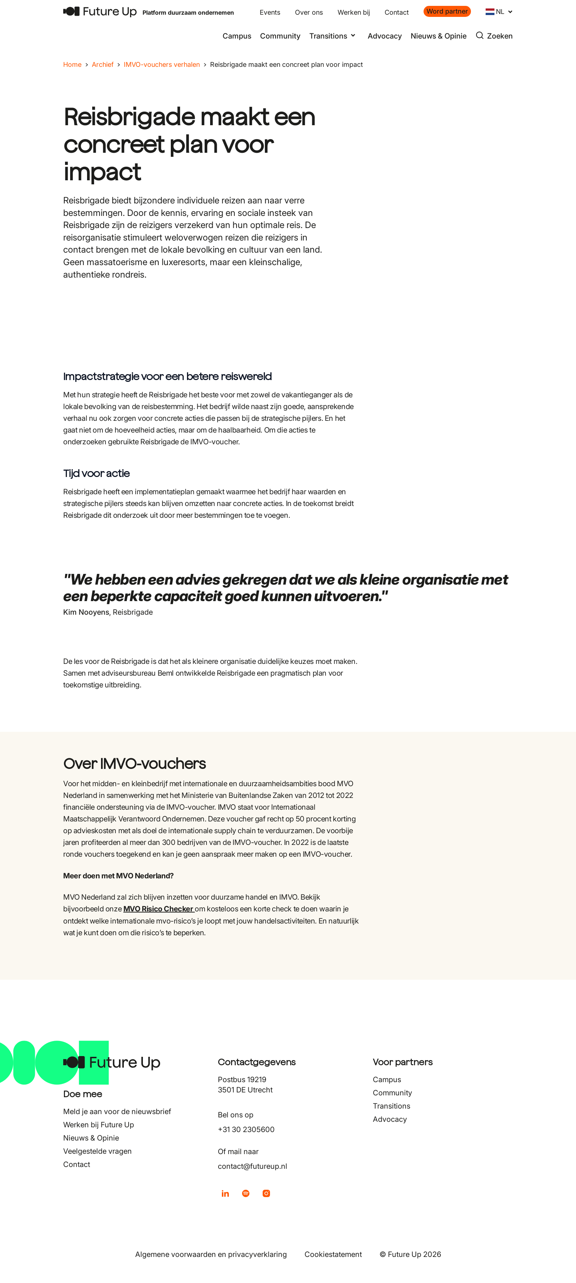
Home (72, 64)
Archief (103, 64)
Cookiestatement (333, 1254)
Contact (397, 12)
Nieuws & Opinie (439, 36)
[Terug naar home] (100, 12)
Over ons (309, 12)
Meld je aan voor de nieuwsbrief (117, 1111)
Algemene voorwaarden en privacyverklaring (211, 1254)
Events (270, 12)
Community (280, 36)
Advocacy (385, 36)
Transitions (391, 1106)
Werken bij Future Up (98, 1124)
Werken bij (354, 12)
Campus (237, 36)
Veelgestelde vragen (97, 1151)
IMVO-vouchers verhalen (162, 64)
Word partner (447, 11)
